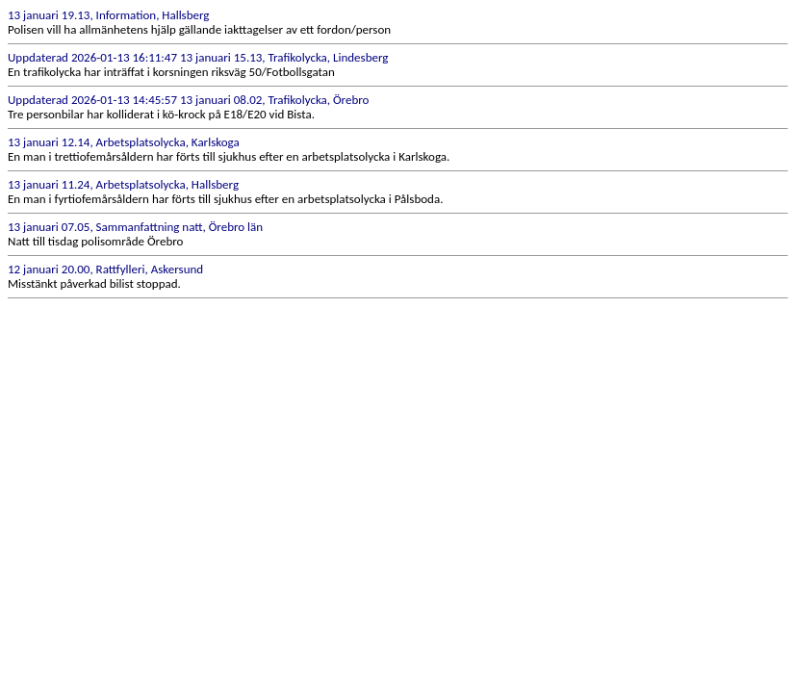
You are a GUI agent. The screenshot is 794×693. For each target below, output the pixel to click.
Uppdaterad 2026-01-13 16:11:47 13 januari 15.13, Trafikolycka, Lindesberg (198, 57)
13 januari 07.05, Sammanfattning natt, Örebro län (135, 226)
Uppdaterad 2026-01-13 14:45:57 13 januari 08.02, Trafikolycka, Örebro (188, 99)
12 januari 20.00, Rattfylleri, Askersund (105, 269)
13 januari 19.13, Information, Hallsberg (108, 15)
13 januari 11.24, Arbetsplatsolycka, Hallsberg (123, 184)
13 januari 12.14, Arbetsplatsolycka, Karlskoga (124, 142)
